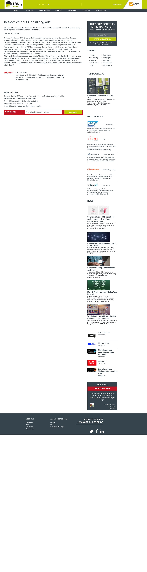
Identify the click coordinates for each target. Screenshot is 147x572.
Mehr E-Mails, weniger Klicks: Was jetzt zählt (21, 101)
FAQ (51, 425)
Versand (93, 60)
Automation (107, 60)
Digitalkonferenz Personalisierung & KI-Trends (106, 352)
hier (108, 44)
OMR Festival (103, 333)
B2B (91, 66)
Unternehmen (95, 117)
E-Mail (92, 55)
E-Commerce (107, 66)
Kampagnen (107, 58)
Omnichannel (107, 63)
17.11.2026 (101, 376)
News (16, 10)
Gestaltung (94, 58)
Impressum (29, 427)
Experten (86, 10)
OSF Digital (8, 33)
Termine (58, 10)
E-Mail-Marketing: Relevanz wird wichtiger (20, 98)
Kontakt (52, 422)
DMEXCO (102, 362)
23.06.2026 (101, 346)
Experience (107, 55)
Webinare (72, 10)
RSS (27, 425)
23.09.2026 (101, 364)
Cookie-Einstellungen (57, 427)
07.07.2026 (101, 357)
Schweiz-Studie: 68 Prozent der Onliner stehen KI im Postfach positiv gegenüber (34, 96)
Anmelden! (73, 112)
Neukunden (94, 63)
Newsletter (101, 10)
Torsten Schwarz (109, 404)
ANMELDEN (117, 4)
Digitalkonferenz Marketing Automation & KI (107, 371)
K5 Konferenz (104, 343)
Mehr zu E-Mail (11, 93)
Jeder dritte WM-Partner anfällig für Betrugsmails (22, 106)
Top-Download (95, 74)
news (90, 201)
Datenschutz (30, 429)
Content (29, 10)
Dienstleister (45, 10)
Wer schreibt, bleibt (102, 389)
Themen (91, 51)
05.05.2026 (101, 335)
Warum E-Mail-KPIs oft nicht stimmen (18, 103)
